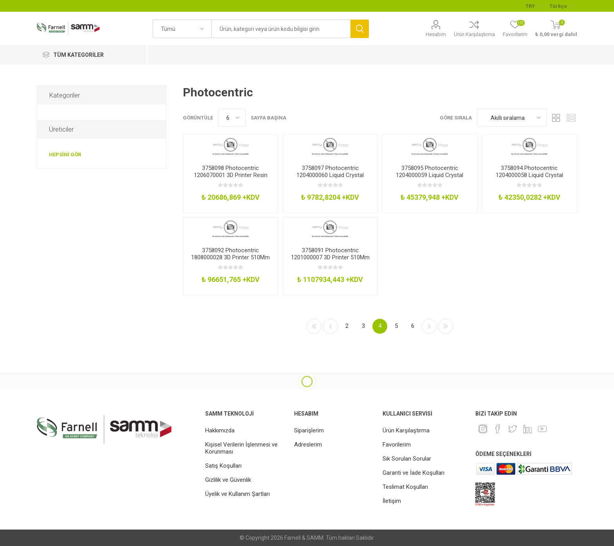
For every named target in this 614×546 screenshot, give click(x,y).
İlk (314, 326)
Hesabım (436, 34)
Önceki (330, 326)
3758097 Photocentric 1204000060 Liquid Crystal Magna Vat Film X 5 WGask (330, 175)
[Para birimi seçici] (534, 6)
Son (445, 326)
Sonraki (429, 326)
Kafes (556, 118)
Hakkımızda (220, 430)
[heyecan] (512, 429)
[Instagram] (483, 429)
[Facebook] (497, 429)
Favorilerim (397, 444)
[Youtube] (542, 429)
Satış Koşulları (223, 465)
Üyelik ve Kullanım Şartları (237, 493)
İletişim (392, 500)
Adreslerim (308, 444)
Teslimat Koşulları (405, 486)
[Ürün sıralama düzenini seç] (512, 118)
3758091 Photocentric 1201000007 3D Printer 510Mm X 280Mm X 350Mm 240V (330, 257)
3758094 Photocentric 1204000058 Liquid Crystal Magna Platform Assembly (529, 175)
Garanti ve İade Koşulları (413, 472)
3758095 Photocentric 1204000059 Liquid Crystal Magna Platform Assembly (429, 175)
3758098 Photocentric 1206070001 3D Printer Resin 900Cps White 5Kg (230, 175)
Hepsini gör (65, 154)
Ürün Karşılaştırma (474, 34)
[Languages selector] (561, 6)
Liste (571, 118)
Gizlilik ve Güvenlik (228, 479)
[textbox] (280, 29)
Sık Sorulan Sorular (407, 458)
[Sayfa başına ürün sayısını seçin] (232, 118)
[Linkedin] (527, 429)
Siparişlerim (309, 430)
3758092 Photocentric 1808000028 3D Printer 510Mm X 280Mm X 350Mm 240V (230, 257)
